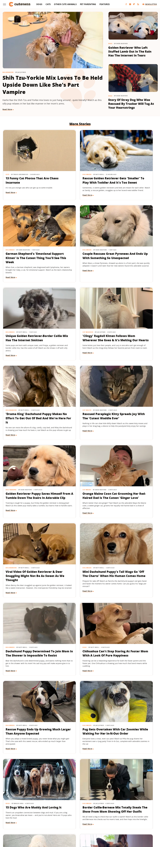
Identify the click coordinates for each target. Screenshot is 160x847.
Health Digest (72, 828)
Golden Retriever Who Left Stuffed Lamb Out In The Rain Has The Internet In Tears (129, 51)
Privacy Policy (90, 813)
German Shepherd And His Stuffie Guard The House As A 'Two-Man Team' (79, 617)
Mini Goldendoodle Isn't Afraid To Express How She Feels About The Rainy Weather (25, 619)
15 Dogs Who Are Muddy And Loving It (79, 541)
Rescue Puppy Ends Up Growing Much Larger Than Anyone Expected (131, 468)
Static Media (67, 818)
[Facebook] (126, 4)
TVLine (47, 828)
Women (118, 828)
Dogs (39, 4)
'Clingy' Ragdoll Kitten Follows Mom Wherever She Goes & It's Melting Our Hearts (131, 245)
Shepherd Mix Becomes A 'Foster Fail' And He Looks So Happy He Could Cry (27, 692)
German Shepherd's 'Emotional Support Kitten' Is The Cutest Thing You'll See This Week (132, 170)
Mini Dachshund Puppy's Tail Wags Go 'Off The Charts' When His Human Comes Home (132, 395)
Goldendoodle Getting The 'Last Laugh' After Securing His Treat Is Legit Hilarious (78, 692)
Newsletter (149, 4)
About (64, 813)
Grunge (61, 828)
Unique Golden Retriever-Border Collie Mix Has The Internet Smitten (77, 243)
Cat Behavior (116, 235)
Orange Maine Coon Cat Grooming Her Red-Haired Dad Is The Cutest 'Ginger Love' (25, 395)
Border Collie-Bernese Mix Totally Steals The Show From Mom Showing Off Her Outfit (131, 545)
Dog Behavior (8, 72)
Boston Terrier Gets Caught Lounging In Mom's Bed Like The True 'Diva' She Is (78, 763)
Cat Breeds (10, 385)
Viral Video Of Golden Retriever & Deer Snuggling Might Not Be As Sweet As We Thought (78, 395)
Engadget (29, 828)
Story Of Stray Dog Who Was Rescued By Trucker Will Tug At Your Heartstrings (131, 104)
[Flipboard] (134, 4)
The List (109, 828)
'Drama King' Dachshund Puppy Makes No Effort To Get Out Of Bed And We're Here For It (25, 320)
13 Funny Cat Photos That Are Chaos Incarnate (24, 166)
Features (105, 4)
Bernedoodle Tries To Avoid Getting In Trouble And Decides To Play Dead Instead (27, 763)
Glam (54, 828)
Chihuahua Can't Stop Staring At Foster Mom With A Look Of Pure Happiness (79, 468)
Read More (7, 109)
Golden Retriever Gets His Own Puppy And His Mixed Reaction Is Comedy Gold (130, 617)
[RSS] (138, 4)
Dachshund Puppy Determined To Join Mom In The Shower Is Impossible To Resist (26, 470)
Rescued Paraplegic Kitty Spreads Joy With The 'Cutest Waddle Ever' (79, 318)
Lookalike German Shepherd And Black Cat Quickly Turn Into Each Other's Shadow (132, 763)
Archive (75, 813)
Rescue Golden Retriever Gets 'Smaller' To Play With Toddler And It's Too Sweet (78, 168)
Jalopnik (38, 828)
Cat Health (62, 310)
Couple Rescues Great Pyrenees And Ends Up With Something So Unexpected (26, 243)
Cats (48, 4)
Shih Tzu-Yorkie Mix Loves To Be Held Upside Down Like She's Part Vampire (52, 84)
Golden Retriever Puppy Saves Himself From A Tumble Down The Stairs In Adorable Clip (130, 320)
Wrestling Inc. (130, 828)
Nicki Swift (99, 828)
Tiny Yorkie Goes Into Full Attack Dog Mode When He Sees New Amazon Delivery (131, 692)
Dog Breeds (62, 160)
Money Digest (86, 828)
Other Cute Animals (65, 4)
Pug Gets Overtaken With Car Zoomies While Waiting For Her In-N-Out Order (25, 543)
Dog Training (116, 310)
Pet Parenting (88, 4)
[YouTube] (130, 4)
